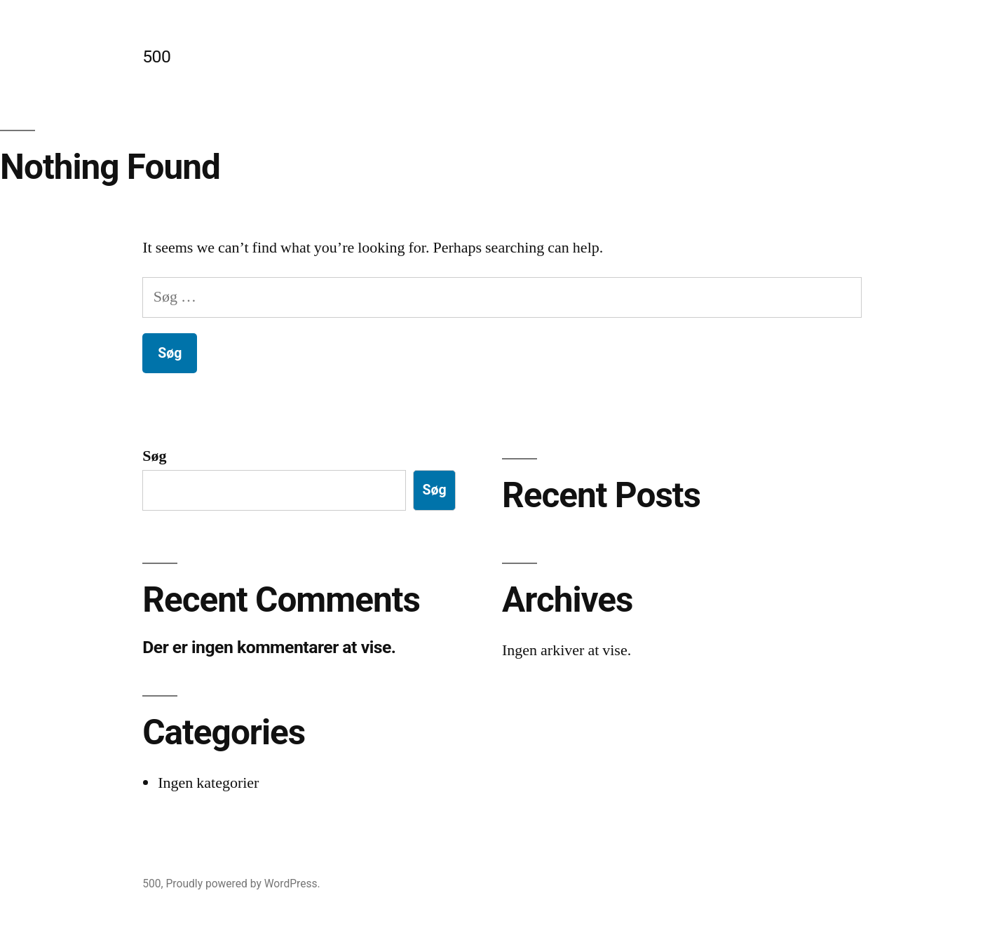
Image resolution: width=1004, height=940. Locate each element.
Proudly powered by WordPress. (243, 883)
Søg (154, 456)
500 (156, 56)
